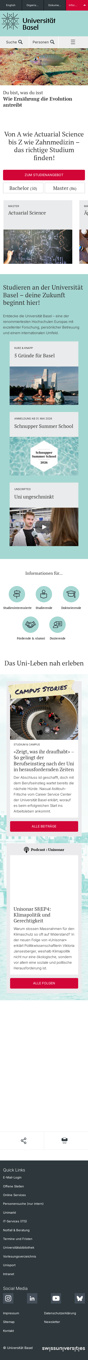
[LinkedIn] (32, 1299)
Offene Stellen (13, 1186)
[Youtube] (56, 1299)
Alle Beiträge (44, 826)
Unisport (9, 1265)
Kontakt (8, 1331)
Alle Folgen (44, 983)
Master (65, 188)
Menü (73, 42)
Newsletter (52, 1322)
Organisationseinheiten (35, 5)
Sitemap (9, 1322)
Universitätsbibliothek (18, 1247)
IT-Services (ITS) (15, 1221)
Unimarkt (9, 1212)
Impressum (11, 1313)
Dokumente (55, 5)
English (10, 5)
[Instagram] (8, 1299)
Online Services (14, 1195)
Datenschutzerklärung (60, 1313)
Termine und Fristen (17, 1239)
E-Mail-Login (12, 1177)
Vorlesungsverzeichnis (19, 1256)
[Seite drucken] (64, 1140)
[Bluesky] (80, 1299)
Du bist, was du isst (44, 99)
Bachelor (23, 188)
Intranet (8, 1274)
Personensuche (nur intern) (23, 1203)
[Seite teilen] (23, 1141)
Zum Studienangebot (44, 175)
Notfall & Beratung (16, 1230)
